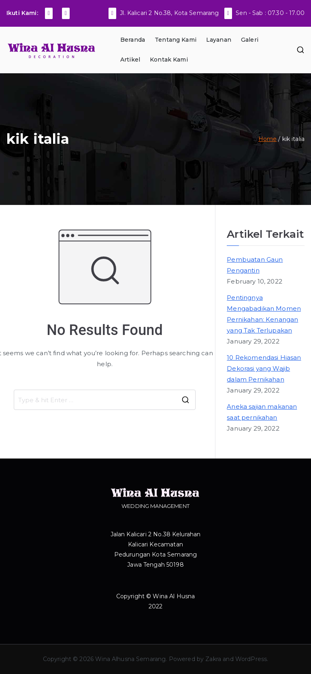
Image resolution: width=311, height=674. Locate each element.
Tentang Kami (175, 39)
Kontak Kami (169, 59)
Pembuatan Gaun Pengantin (255, 265)
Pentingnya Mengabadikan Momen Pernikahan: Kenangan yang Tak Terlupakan (264, 314)
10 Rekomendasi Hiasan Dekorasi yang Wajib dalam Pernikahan (264, 368)
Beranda (132, 39)
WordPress (251, 659)
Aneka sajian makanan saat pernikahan (262, 412)
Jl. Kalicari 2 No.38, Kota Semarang (169, 13)
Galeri (249, 39)
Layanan (218, 39)
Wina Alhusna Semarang (130, 659)
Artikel (130, 59)
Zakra (213, 659)
